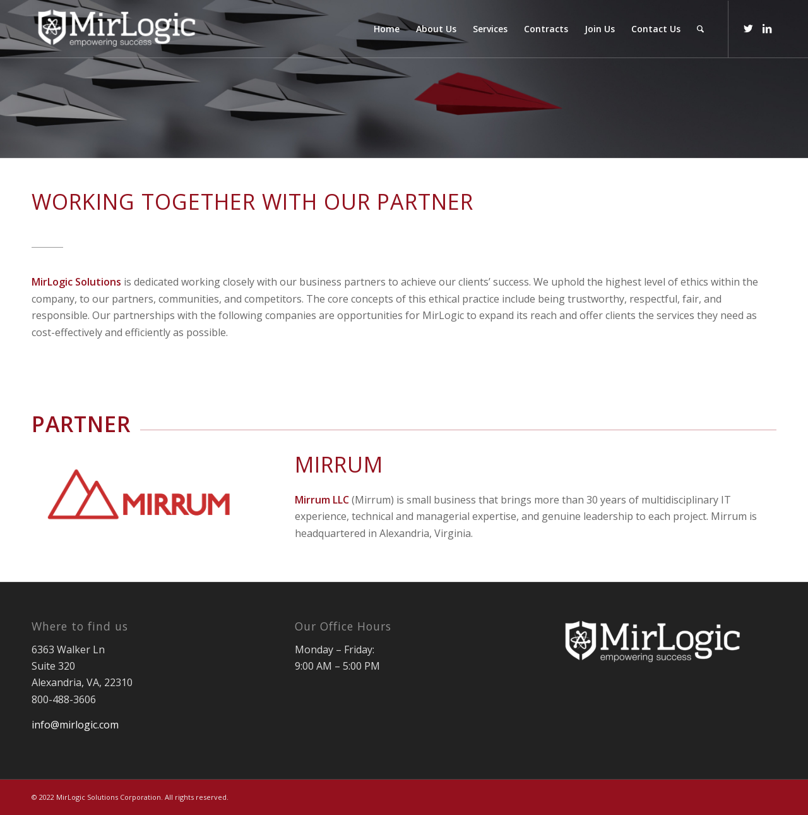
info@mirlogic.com (75, 725)
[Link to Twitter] (748, 28)
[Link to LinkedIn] (767, 28)
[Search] (700, 29)
